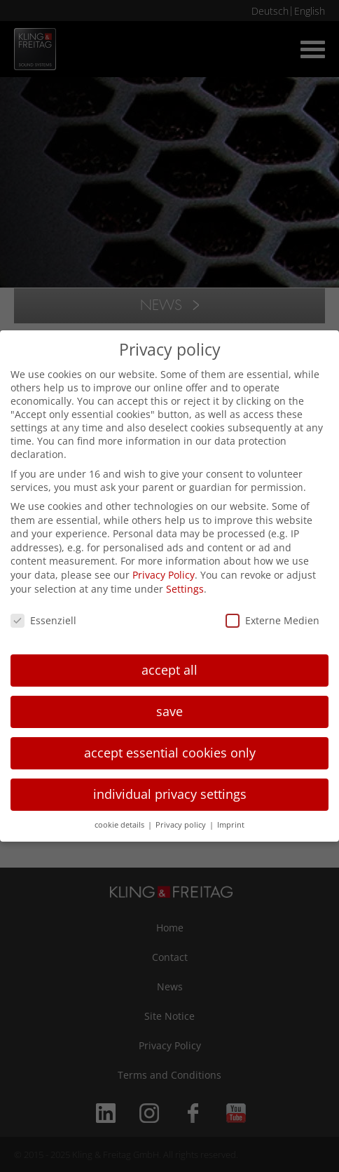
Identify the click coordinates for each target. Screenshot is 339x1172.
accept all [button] (169, 669)
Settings (185, 588)
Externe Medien (272, 620)
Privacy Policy (163, 574)
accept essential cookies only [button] (170, 752)
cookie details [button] (120, 825)
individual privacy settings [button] (170, 794)
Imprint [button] (230, 825)
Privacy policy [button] (181, 825)
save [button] (169, 711)
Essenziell (43, 620)
